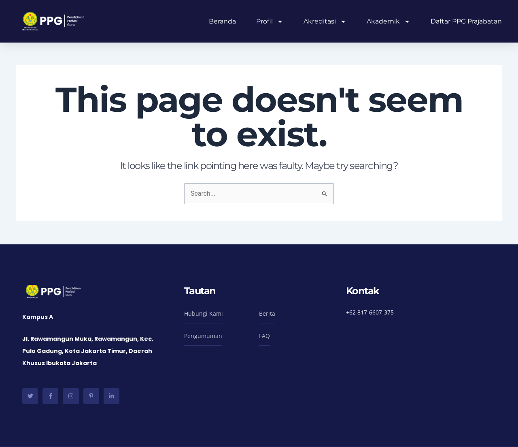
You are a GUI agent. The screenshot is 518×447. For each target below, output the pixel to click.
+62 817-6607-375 (370, 312)
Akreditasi (325, 21)
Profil (269, 21)
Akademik (388, 21)
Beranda (222, 21)
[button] (203, 315)
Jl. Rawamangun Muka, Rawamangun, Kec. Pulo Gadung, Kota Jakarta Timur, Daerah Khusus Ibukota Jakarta (87, 351)
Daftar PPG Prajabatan (466, 21)
